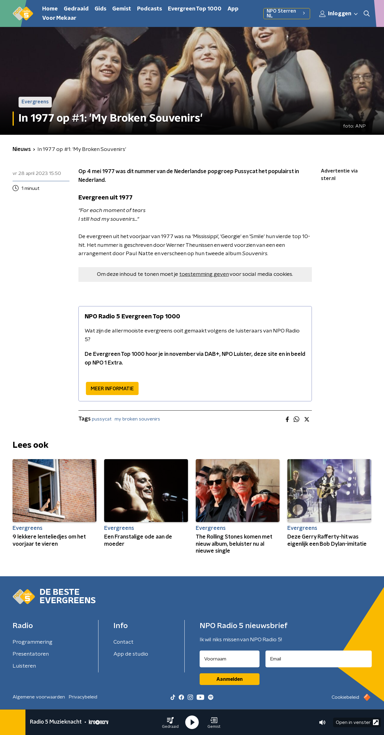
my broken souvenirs (137, 419)
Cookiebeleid (345, 697)
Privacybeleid (83, 697)
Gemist (121, 9)
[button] (170, 722)
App (233, 9)
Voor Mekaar (59, 18)
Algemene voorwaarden (39, 697)
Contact (123, 642)
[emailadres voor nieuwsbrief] (318, 659)
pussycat (102, 419)
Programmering (32, 642)
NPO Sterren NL (286, 13)
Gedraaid (76, 9)
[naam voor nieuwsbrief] (229, 659)
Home (50, 9)
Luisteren (24, 666)
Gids (100, 9)
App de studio (130, 654)
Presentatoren (31, 654)
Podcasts (149, 9)
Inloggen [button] (339, 13)
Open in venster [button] (357, 722)
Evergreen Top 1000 (194, 9)
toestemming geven (204, 274)
